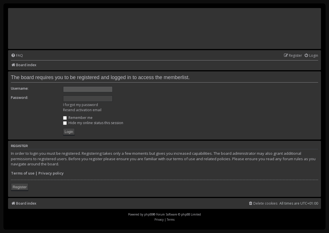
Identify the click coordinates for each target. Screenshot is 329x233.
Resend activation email (82, 110)
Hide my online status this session (93, 122)
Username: (19, 88)
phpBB (148, 214)
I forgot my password (80, 105)
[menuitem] (17, 56)
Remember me (78, 117)
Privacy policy (51, 173)
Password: (19, 97)
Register (20, 187)
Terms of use (22, 173)
